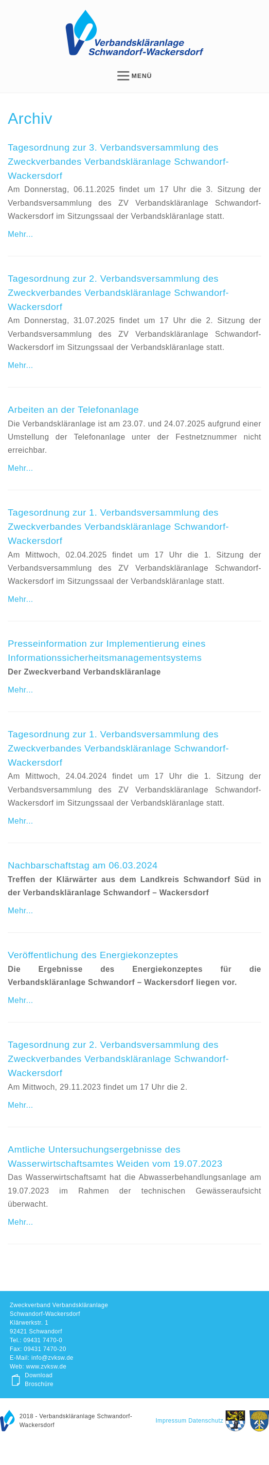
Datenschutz (205, 1420)
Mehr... (20, 234)
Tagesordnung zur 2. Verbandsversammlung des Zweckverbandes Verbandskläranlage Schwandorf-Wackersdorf (118, 292)
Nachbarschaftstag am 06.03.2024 (83, 865)
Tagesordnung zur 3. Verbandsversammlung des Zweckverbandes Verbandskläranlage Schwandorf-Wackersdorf (118, 161)
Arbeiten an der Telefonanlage (73, 410)
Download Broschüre (39, 1380)
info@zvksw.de (52, 1357)
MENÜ (134, 75)
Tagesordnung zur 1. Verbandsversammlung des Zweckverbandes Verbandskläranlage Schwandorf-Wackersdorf (118, 526)
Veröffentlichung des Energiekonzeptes (93, 955)
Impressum (171, 1420)
